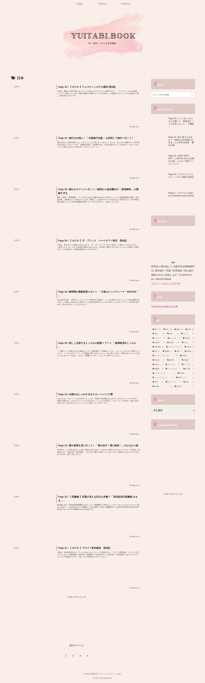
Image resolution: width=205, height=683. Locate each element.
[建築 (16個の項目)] (178, 329)
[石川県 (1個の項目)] (188, 369)
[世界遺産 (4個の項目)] (157, 347)
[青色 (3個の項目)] (156, 351)
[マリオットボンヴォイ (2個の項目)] (164, 356)
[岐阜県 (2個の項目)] (187, 356)
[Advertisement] (76, 618)
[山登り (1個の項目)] (157, 365)
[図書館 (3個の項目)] (167, 351)
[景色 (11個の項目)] (158, 334)
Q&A (122, 675)
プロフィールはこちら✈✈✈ (166, 283)
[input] (173, 95)
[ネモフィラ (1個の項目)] (173, 382)
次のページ (76, 646)
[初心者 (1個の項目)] (184, 386)
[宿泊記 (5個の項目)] (173, 343)
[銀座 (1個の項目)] (188, 382)
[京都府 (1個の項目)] (188, 360)
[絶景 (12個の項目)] (189, 329)
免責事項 (92, 675)
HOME (83, 675)
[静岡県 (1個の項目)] (173, 360)
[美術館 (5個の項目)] (158, 343)
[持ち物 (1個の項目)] (158, 360)
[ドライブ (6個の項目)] (158, 338)
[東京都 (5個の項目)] (188, 338)
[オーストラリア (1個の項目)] (163, 373)
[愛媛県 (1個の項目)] (157, 369)
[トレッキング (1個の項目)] (173, 369)
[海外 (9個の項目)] (172, 334)
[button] (192, 94)
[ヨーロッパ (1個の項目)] (172, 365)
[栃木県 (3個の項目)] (189, 347)
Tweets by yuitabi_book (164, 306)
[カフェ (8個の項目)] (187, 334)
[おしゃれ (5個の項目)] (174, 338)
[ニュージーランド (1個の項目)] (162, 378)
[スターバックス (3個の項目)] (174, 347)
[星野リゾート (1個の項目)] (185, 378)
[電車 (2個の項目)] (178, 351)
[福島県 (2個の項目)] (189, 351)
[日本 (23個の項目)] (167, 329)
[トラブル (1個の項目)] (188, 365)
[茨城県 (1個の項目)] (162, 386)
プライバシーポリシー (108, 675)
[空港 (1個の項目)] (157, 382)
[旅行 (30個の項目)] (156, 329)
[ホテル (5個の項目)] (188, 343)
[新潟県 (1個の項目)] (185, 373)
